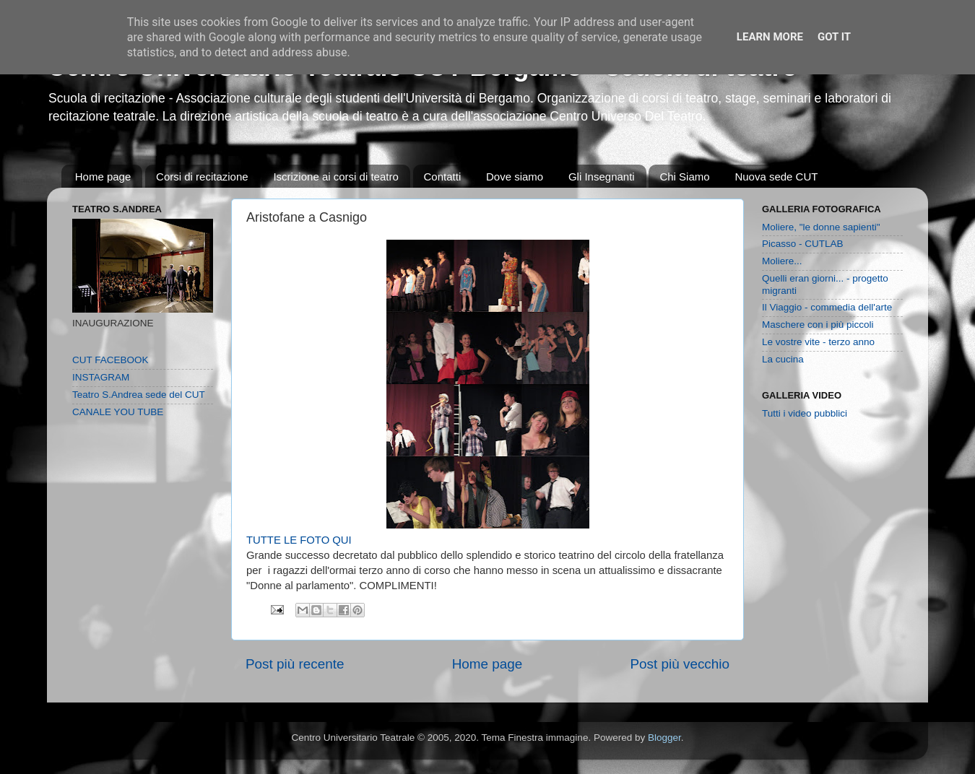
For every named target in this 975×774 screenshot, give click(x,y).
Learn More (770, 36)
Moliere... (782, 261)
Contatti (443, 176)
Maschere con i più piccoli (818, 324)
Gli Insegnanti (601, 176)
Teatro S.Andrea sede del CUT (138, 394)
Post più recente (295, 663)
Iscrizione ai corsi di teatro (335, 176)
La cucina (783, 359)
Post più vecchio (679, 663)
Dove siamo (514, 176)
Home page (103, 176)
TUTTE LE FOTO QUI (299, 540)
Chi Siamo (684, 176)
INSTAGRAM (100, 377)
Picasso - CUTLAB (803, 243)
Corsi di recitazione (202, 176)
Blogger (664, 737)
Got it (834, 36)
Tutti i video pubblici (804, 413)
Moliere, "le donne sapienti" (821, 227)
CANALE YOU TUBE (117, 411)
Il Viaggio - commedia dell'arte (827, 307)
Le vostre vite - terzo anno (818, 341)
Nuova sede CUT (776, 176)
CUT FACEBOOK (110, 360)
